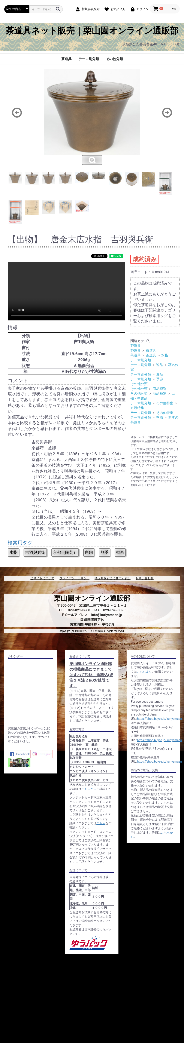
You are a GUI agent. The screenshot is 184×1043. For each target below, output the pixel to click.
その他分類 (114, 59)
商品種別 (159, 389)
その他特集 (164, 403)
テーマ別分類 (88, 59)
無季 (104, 552)
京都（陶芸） (65, 552)
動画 (120, 552)
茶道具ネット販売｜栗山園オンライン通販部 (92, 31)
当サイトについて (42, 578)
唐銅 (89, 552)
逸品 (159, 365)
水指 (13, 552)
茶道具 (66, 59)
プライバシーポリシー (75, 578)
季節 (159, 379)
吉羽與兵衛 (35, 552)
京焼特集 (137, 408)
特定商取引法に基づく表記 (112, 578)
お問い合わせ (145, 578)
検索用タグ (20, 543)
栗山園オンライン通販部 (92, 598)
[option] (92, 117)
